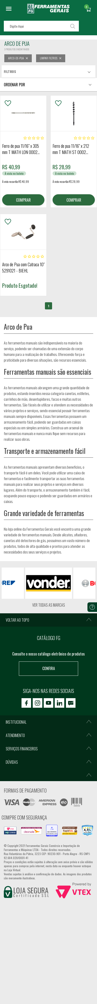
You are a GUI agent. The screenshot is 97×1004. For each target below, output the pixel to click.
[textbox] (41, 26)
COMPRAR (23, 200)
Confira (48, 668)
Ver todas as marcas (48, 605)
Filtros (10, 71)
